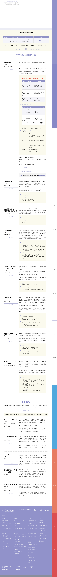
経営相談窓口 (5, 520)
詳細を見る (41, 40)
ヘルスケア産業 (42, 532)
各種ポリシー (5, 569)
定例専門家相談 (5, 535)
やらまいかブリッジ (18, 539)
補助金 (4, 522)
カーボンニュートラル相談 (7, 548)
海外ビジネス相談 (6, 546)
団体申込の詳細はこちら (26, 387)
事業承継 (4, 533)
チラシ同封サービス (31, 560)
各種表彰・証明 (42, 528)
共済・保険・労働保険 (32, 536)
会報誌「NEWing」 (42, 523)
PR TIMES (30, 555)
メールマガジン (42, 530)
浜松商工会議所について (7, 566)
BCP (3, 541)
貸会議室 (41, 522)
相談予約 (54, 474)
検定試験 (18, 566)
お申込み (26, 167)
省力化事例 (5, 550)
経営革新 (4, 526)
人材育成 (30, 523)
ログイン (54, 217)
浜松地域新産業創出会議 (19, 534)
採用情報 (18, 571)
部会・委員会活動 (31, 526)
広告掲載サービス (31, 559)
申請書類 (54, 346)
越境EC (16, 543)
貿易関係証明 (30, 542)
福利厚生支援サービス (32, 537)
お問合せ (54, 538)
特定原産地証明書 (31, 547)
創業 (4, 531)
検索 (54, 89)
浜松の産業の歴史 (42, 538)
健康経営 (41, 533)
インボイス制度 (5, 543)
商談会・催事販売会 (18, 541)
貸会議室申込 (54, 405)
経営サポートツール (18, 551)
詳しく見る (11, 188)
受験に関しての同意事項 (35, 49)
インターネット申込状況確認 (26, 171)
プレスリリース (31, 554)
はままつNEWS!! (31, 557)
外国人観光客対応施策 (19, 544)
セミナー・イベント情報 (21, 567)
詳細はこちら (26, 410)
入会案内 (54, 281)
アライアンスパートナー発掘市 (20, 546)
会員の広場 (30, 562)
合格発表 (11, 69)
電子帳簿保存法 (5, 545)
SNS (3, 571)
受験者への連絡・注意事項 (17, 49)
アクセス (54, 153)
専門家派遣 (5, 536)
